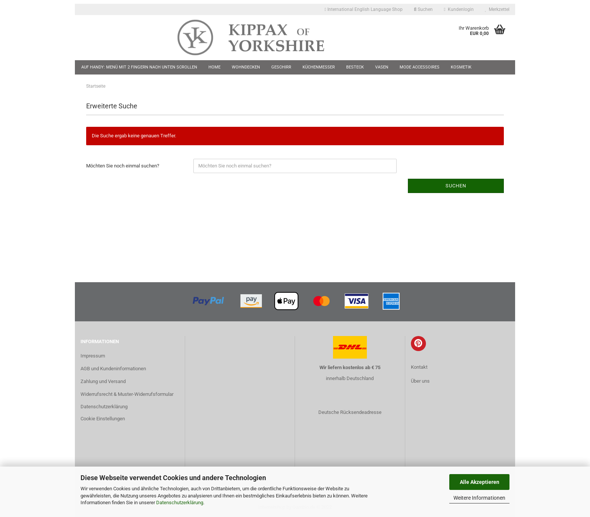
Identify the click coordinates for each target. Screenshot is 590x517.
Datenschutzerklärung (179, 502)
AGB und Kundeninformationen (113, 368)
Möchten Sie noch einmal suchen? (122, 166)
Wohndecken (246, 67)
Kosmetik (461, 67)
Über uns (420, 381)
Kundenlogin (459, 9)
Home (214, 67)
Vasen (381, 67)
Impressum (93, 356)
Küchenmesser (319, 67)
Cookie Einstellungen (103, 418)
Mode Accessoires (419, 67)
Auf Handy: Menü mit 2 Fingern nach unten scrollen (139, 67)
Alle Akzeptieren (479, 482)
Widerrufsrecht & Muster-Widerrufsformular (127, 394)
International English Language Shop (364, 9)
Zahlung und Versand (103, 381)
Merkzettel (497, 9)
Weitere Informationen (479, 498)
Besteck (355, 67)
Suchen (423, 9)
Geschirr (281, 67)
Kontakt (419, 367)
